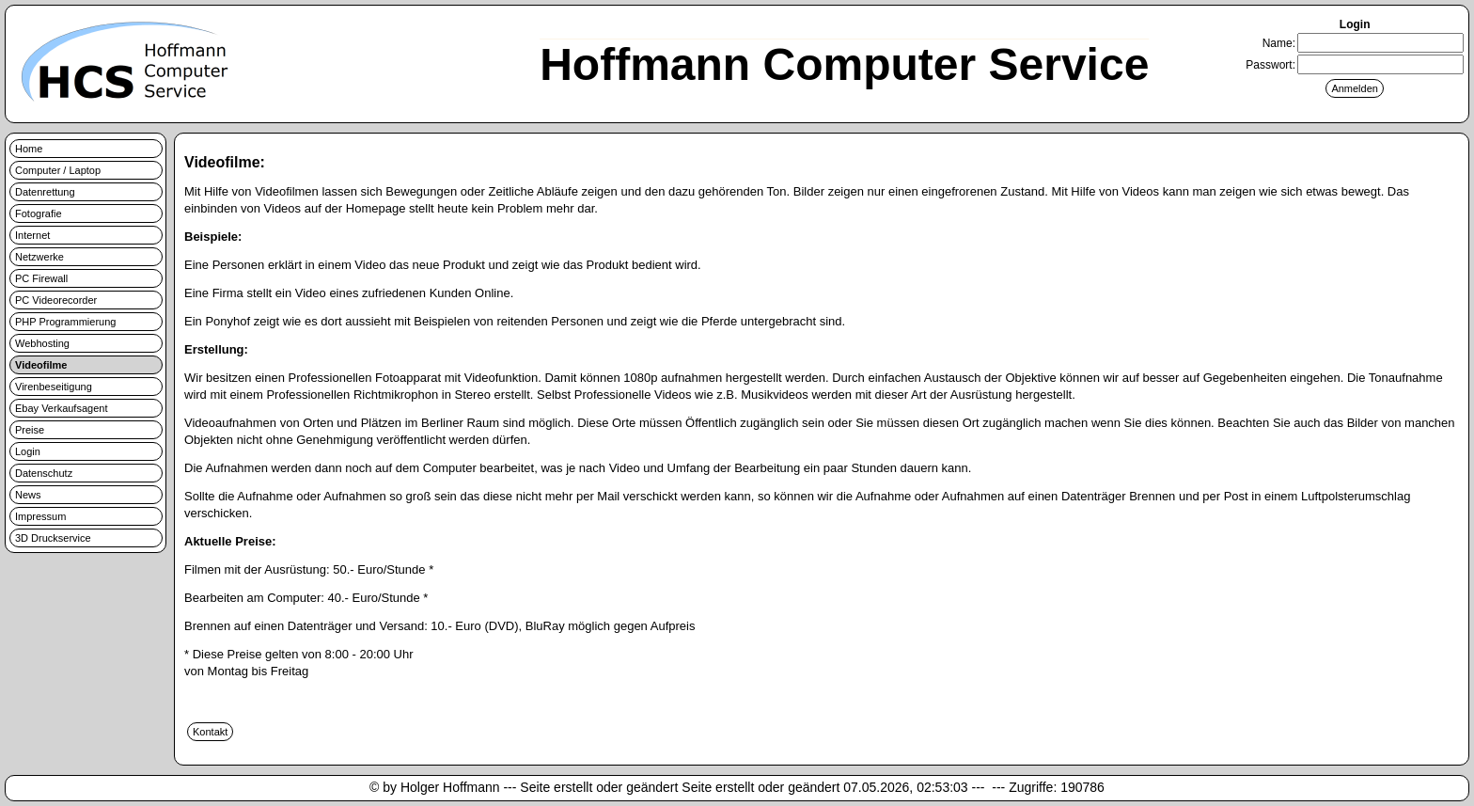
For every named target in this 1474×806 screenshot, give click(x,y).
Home (28, 148)
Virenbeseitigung (53, 386)
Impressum (40, 516)
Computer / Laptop (58, 170)
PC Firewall (41, 278)
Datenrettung (45, 192)
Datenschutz (43, 473)
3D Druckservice (53, 538)
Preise (29, 429)
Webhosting (42, 343)
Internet (32, 235)
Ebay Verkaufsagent (61, 408)
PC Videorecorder (56, 300)
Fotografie (38, 213)
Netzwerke (39, 256)
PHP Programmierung (65, 321)
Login (27, 451)
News (28, 494)
